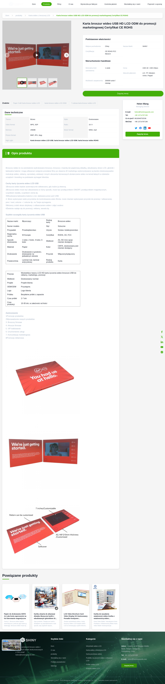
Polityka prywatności (58, 662)
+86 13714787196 (141, 115)
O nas (71, 4)
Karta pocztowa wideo (94, 654)
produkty (54, 654)
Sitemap (54, 666)
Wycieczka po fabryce (89, 4)
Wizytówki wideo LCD (94, 646)
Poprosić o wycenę (155, 4)
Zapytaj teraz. (142, 134)
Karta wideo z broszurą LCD (96, 650)
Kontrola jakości (111, 4)
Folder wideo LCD (92, 664)
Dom (34, 4)
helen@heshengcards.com (144, 112)
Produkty (46, 4)
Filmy (59, 4)
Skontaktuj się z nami (132, 4)
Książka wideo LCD (93, 668)
